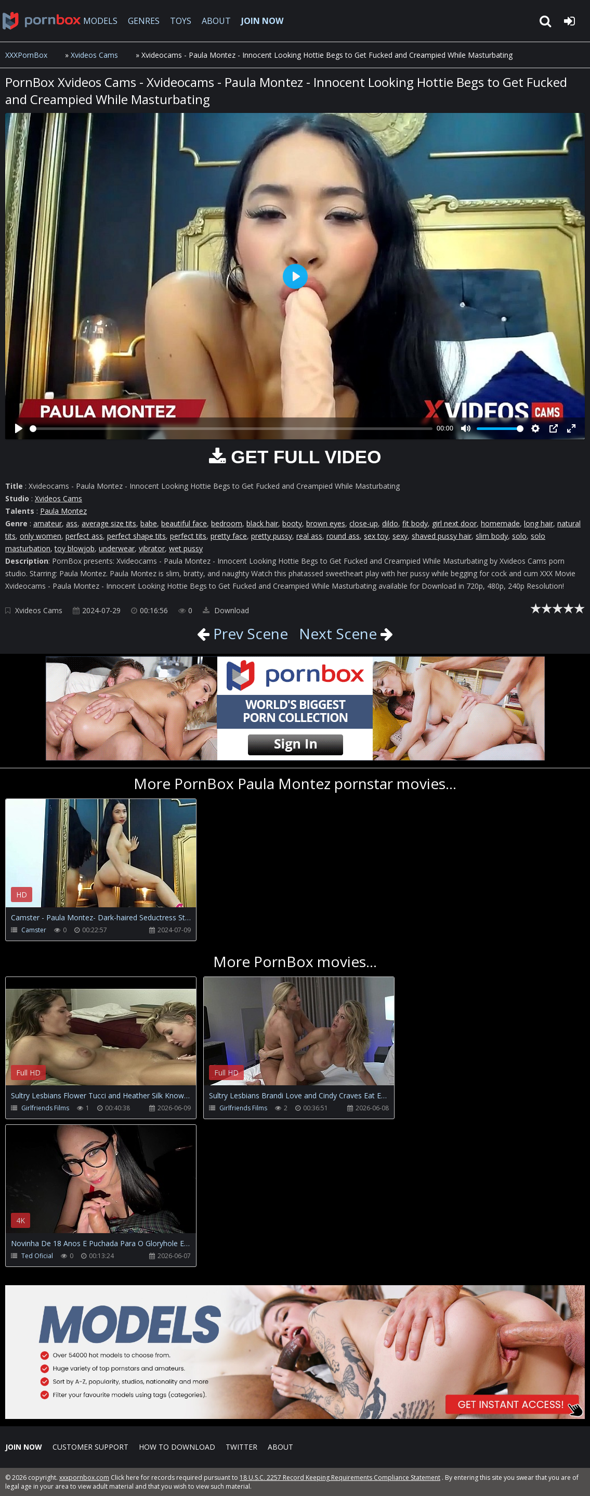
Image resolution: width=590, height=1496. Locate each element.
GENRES (144, 21)
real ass (309, 536)
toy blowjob (75, 548)
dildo (390, 523)
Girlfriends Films (45, 1108)
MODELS (100, 21)
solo (519, 536)
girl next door (454, 523)
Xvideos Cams (94, 55)
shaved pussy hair (441, 536)
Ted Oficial (37, 1255)
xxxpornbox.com (84, 1477)
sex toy (376, 536)
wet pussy (186, 548)
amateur (47, 523)
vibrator (152, 548)
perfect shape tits (136, 536)
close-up (363, 523)
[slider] (231, 429)
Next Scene (338, 633)
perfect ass (84, 536)
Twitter (241, 1447)
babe (148, 523)
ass (71, 523)
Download (226, 610)
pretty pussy (271, 536)
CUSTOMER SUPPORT (90, 1447)
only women (40, 536)
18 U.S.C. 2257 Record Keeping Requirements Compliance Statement (340, 1477)
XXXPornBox (26, 55)
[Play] (18, 428)
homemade (500, 523)
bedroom (226, 523)
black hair (262, 523)
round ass (343, 536)
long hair (538, 523)
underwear (117, 548)
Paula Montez (63, 511)
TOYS (180, 21)
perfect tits (188, 536)
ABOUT (216, 21)
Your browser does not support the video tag (115, 860)
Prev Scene (248, 633)
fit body (415, 523)
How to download (177, 1447)
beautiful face (184, 523)
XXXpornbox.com (42, 21)
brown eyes (325, 523)
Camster (33, 930)
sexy (400, 536)
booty (292, 523)
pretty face (229, 536)
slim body (492, 536)
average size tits (109, 523)
